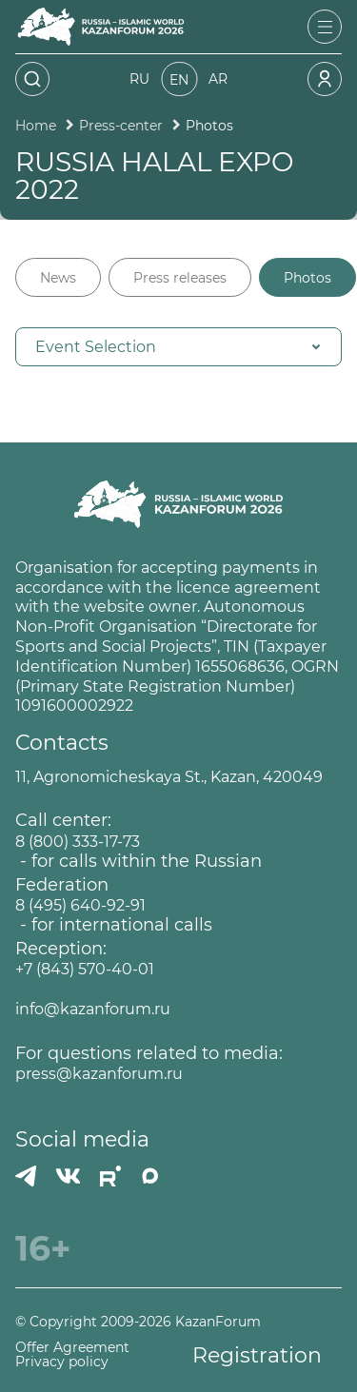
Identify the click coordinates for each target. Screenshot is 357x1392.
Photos (307, 277)
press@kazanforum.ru (99, 1074)
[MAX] (150, 1176)
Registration (257, 1355)
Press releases (180, 277)
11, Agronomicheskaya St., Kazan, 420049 (169, 777)
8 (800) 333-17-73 (77, 841)
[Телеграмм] (25, 1176)
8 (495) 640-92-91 (80, 905)
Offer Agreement (72, 1348)
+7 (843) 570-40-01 (84, 969)
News (58, 277)
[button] (178, 346)
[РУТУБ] (110, 1176)
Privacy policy (62, 1362)
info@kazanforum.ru (92, 1009)
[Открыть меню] (324, 27)
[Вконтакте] (68, 1176)
